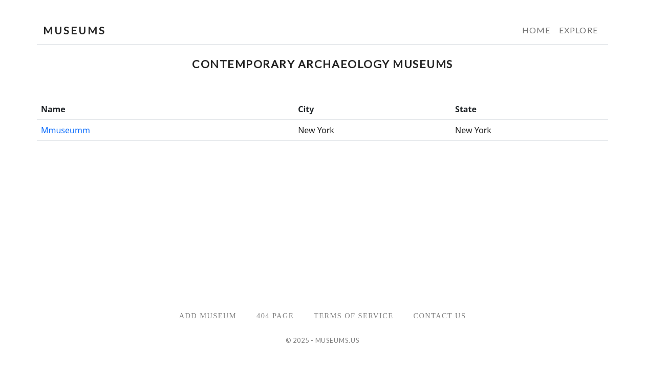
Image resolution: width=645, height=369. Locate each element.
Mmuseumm (65, 130)
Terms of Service (353, 316)
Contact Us (439, 316)
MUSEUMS (74, 30)
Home (536, 30)
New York (316, 130)
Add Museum (207, 316)
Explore (578, 30)
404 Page (275, 316)
